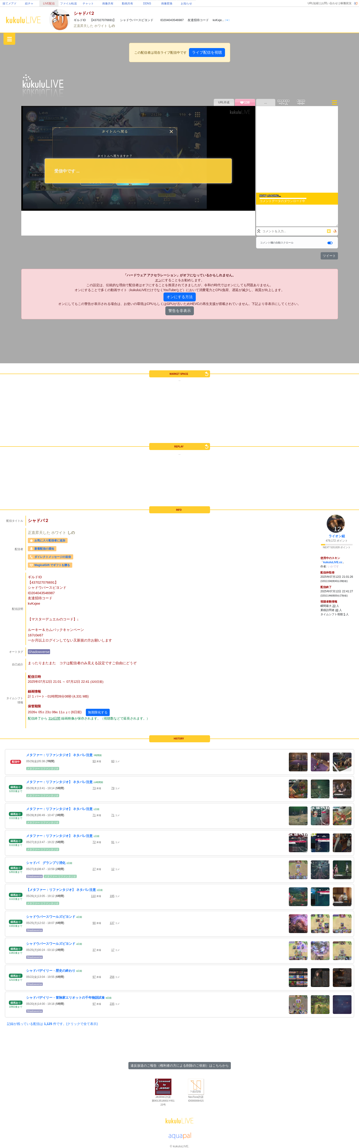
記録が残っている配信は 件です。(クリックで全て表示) (52, 1024)
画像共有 (107, 3)
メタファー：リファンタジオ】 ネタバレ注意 (59, 755)
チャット (88, 3)
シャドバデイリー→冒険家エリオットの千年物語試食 (65, 997)
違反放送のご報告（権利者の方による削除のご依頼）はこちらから (180, 1065)
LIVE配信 (49, 3)
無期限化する (98, 712)
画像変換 (166, 3)
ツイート (329, 256)
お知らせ (186, 3)
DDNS (147, 3)
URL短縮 (313, 3)
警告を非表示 (179, 311)
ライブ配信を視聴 (207, 52)
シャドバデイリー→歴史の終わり (50, 970)
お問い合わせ (329, 3)
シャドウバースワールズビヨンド (50, 917)
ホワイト (101, 26)
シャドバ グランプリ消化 (45, 863)
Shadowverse (39, 652)
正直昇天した (84, 26)
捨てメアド (10, 3)
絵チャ (29, 3)
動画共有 (127, 3)
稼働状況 (346, 3)
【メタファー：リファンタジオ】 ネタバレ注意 (61, 890)
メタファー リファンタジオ (42, 768)
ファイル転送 (68, 3)
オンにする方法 (180, 297)
